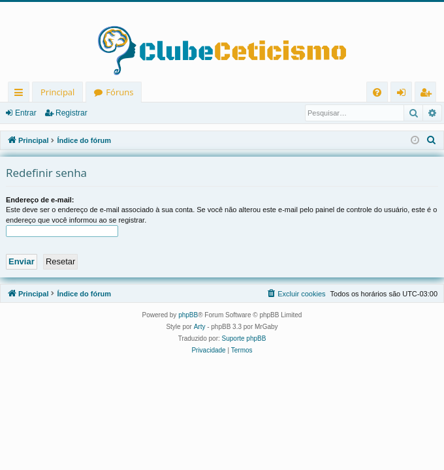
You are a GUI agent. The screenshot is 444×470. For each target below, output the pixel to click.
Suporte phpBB (244, 338)
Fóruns (119, 92)
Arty (200, 326)
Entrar (26, 113)
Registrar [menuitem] (428, 94)
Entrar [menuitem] (404, 94)
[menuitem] (377, 92)
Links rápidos (21, 94)
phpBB (188, 315)
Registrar (71, 113)
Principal (57, 92)
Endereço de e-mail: (40, 200)
